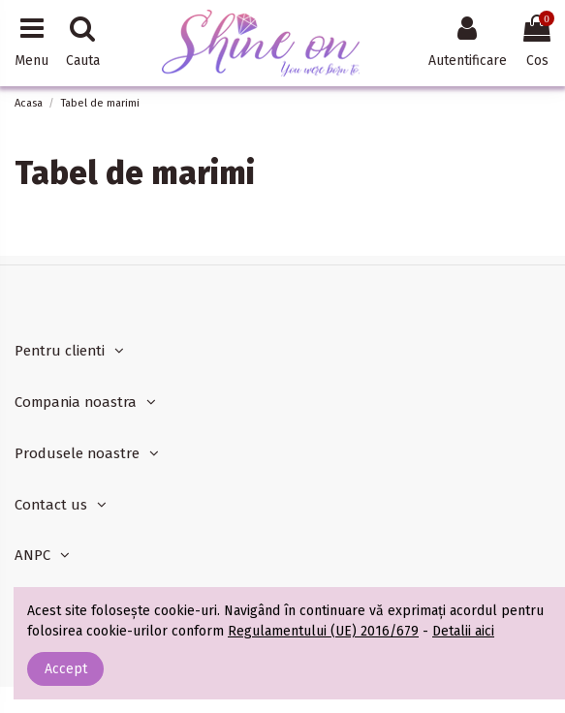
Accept (66, 669)
